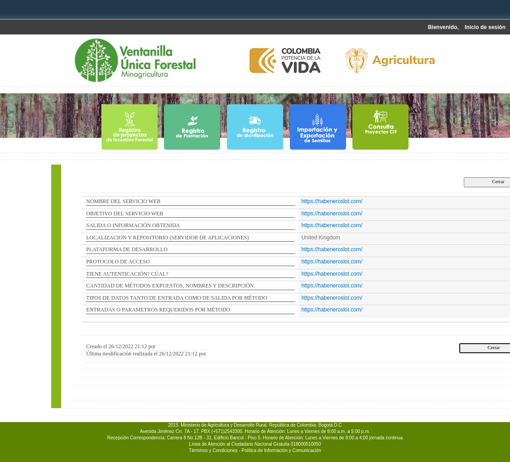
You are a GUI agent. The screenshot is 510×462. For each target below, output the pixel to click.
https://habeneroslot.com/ (331, 201)
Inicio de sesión (485, 27)
